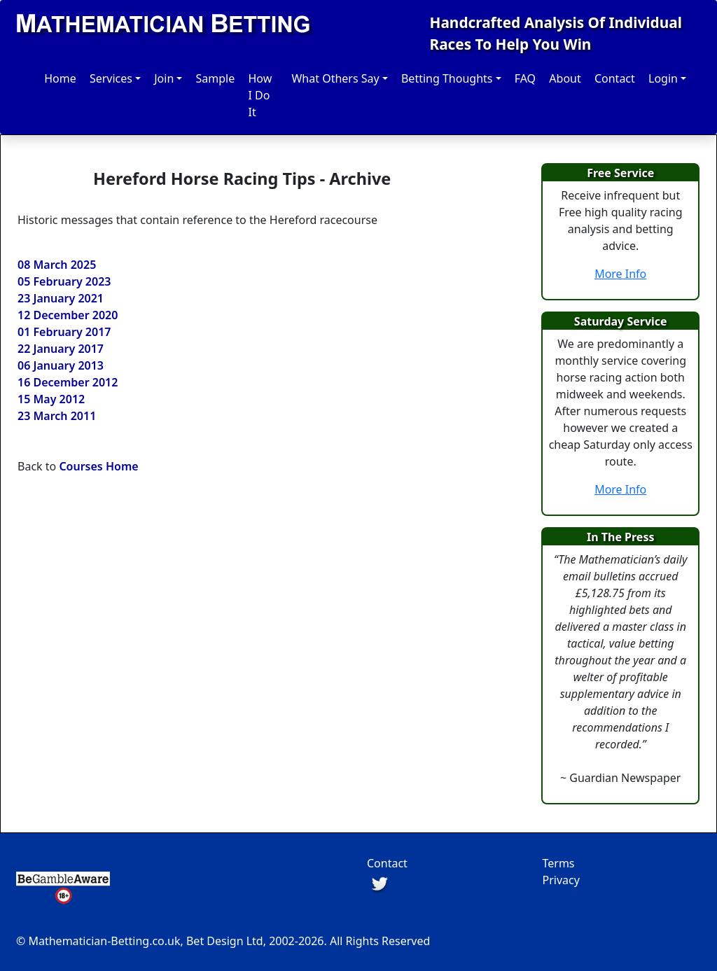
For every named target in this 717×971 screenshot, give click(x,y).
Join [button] (164, 78)
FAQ (525, 78)
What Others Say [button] (335, 78)
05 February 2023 (64, 281)
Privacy (561, 880)
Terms (559, 863)
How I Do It (260, 95)
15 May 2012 (51, 399)
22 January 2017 (61, 348)
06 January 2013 (61, 365)
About (564, 78)
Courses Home (98, 466)
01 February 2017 (64, 332)
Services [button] (111, 78)
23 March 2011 (57, 416)
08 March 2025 (57, 264)
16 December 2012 (68, 382)
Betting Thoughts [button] (447, 78)
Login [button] (663, 78)
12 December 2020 (68, 315)
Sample (215, 78)
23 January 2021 (61, 298)
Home (60, 78)
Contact (614, 78)
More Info (620, 273)
